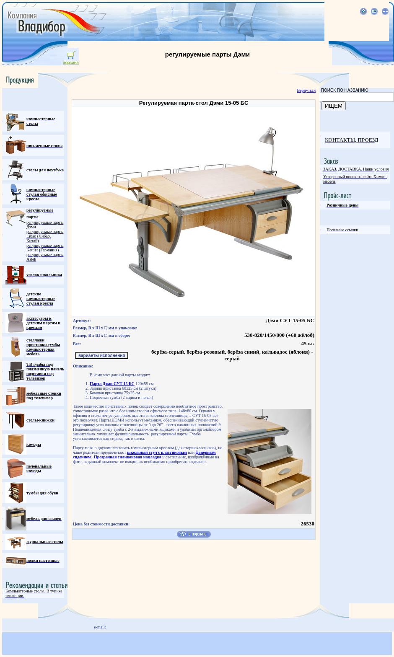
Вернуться (306, 90)
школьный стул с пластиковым (157, 452)
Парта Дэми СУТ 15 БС (112, 383)
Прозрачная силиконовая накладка (127, 457)
